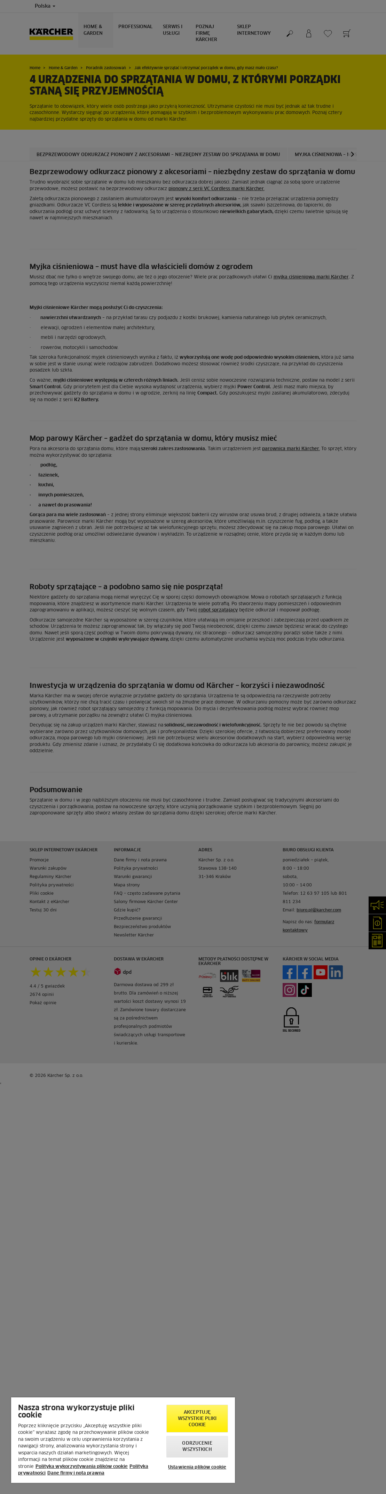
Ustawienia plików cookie (197, 1467)
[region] (123, 1440)
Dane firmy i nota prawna (75, 1473)
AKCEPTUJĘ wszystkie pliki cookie (197, 1418)
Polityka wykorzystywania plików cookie (82, 1466)
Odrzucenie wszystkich (197, 1446)
